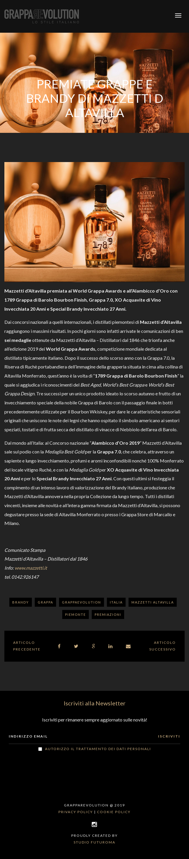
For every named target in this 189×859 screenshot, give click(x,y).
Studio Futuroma (94, 842)
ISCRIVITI (169, 736)
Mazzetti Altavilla (152, 602)
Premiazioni (108, 614)
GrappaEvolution (81, 602)
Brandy (20, 602)
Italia (116, 602)
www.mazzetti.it (31, 568)
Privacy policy (75, 812)
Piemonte (75, 614)
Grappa (45, 602)
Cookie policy (114, 812)
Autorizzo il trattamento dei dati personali (98, 749)
